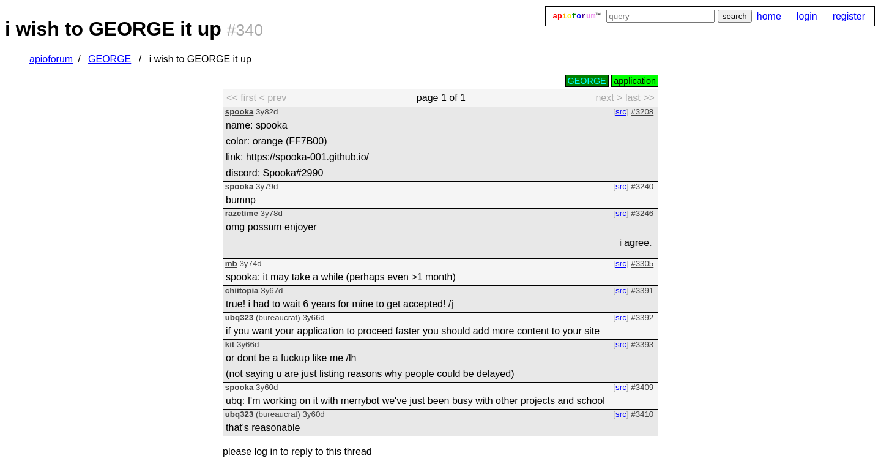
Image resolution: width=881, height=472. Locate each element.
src (620, 111)
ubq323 (239, 317)
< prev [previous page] (272, 97)
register (849, 16)
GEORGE (109, 59)
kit (230, 344)
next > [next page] (608, 97)
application (635, 81)
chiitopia (242, 290)
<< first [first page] (241, 97)
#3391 (642, 290)
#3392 (642, 317)
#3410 (642, 414)
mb (231, 263)
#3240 (642, 186)
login (807, 16)
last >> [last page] (640, 97)
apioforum (51, 59)
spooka (239, 111)
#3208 (642, 111)
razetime (241, 213)
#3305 (642, 263)
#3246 (642, 213)
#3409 (642, 387)
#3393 (642, 344)
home (769, 16)
